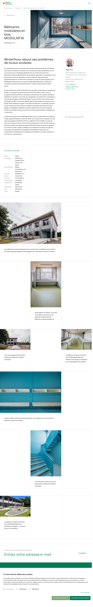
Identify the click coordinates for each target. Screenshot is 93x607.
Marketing (35, 589)
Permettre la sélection (60, 598)
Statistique (22, 589)
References (18, 8)
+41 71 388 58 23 (70, 84)
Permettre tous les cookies (80, 598)
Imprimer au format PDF (74, 117)
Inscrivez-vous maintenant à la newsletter (18, 550)
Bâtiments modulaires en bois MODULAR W (34, 8)
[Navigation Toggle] (89, 3)
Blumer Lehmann (8, 8)
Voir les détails (85, 592)
